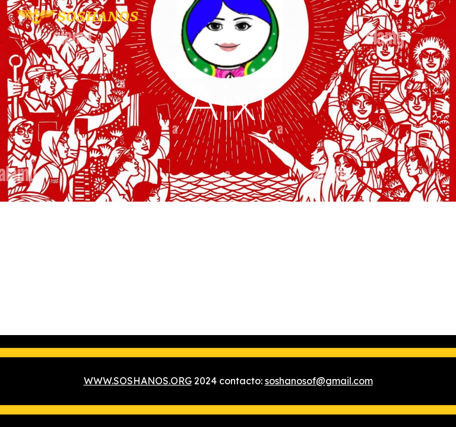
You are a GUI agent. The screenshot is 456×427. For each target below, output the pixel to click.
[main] (228, 100)
